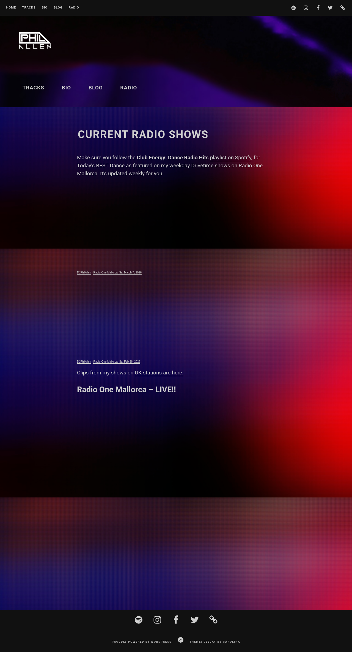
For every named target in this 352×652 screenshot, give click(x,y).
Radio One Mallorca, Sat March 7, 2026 (117, 272)
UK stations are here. (159, 372)
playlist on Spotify (230, 157)
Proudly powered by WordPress (142, 641)
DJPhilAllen (84, 272)
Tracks (28, 7)
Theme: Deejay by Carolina (214, 641)
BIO (45, 7)
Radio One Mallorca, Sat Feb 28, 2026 (116, 361)
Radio (74, 7)
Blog (58, 7)
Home (11, 7)
